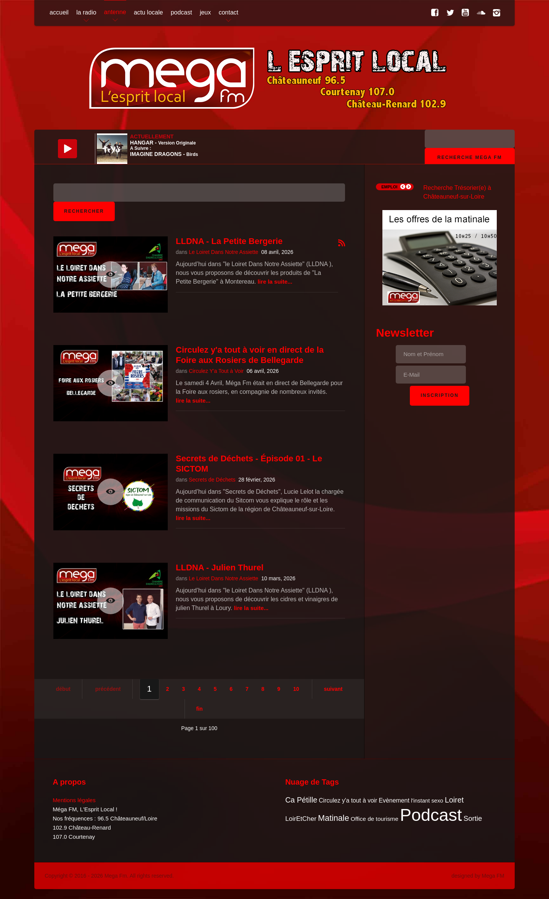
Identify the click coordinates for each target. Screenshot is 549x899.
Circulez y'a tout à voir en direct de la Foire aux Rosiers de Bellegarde (250, 354)
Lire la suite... (275, 281)
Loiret (454, 800)
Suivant (333, 689)
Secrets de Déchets (212, 480)
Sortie (473, 818)
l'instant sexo (427, 801)
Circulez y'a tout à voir (348, 800)
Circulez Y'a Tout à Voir (216, 371)
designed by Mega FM (477, 876)
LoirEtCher (300, 818)
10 (296, 689)
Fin (199, 709)
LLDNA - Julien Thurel (219, 567)
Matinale (333, 818)
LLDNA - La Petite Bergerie (229, 241)
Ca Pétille (301, 800)
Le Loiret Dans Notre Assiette (223, 252)
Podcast (431, 815)
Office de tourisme (374, 819)
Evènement (394, 800)
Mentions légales (74, 800)
